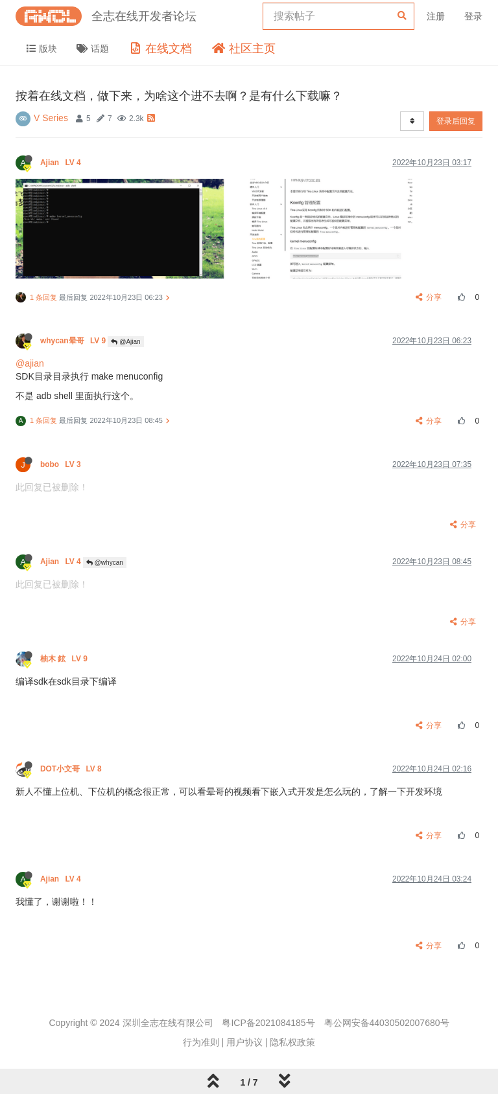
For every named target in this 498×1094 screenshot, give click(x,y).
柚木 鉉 (64, 658)
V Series (51, 118)
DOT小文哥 (72, 768)
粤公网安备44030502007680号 (386, 1023)
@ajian (30, 363)
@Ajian (125, 341)
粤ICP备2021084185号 (268, 1023)
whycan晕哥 (74, 340)
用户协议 (244, 1042)
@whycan (104, 562)
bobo (61, 464)
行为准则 (201, 1042)
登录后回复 (455, 121)
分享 (429, 297)
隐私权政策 (292, 1042)
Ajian (61, 162)
